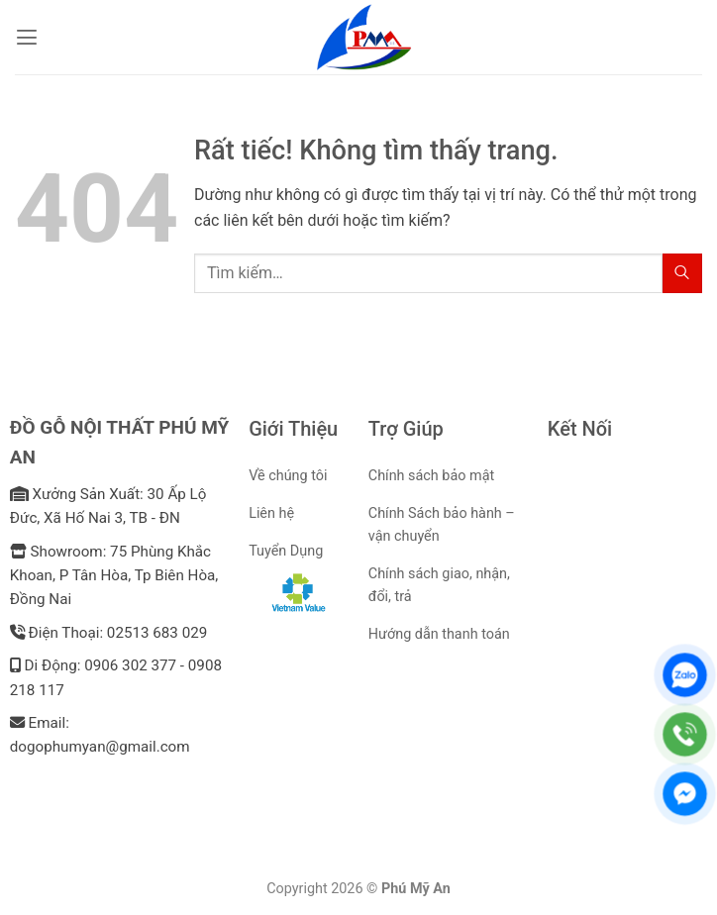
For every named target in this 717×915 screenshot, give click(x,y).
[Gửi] (682, 273)
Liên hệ (271, 513)
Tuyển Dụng (286, 551)
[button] (27, 37)
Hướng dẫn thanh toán (439, 634)
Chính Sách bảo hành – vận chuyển (441, 525)
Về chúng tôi (288, 475)
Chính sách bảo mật (431, 475)
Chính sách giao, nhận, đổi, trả (439, 585)
